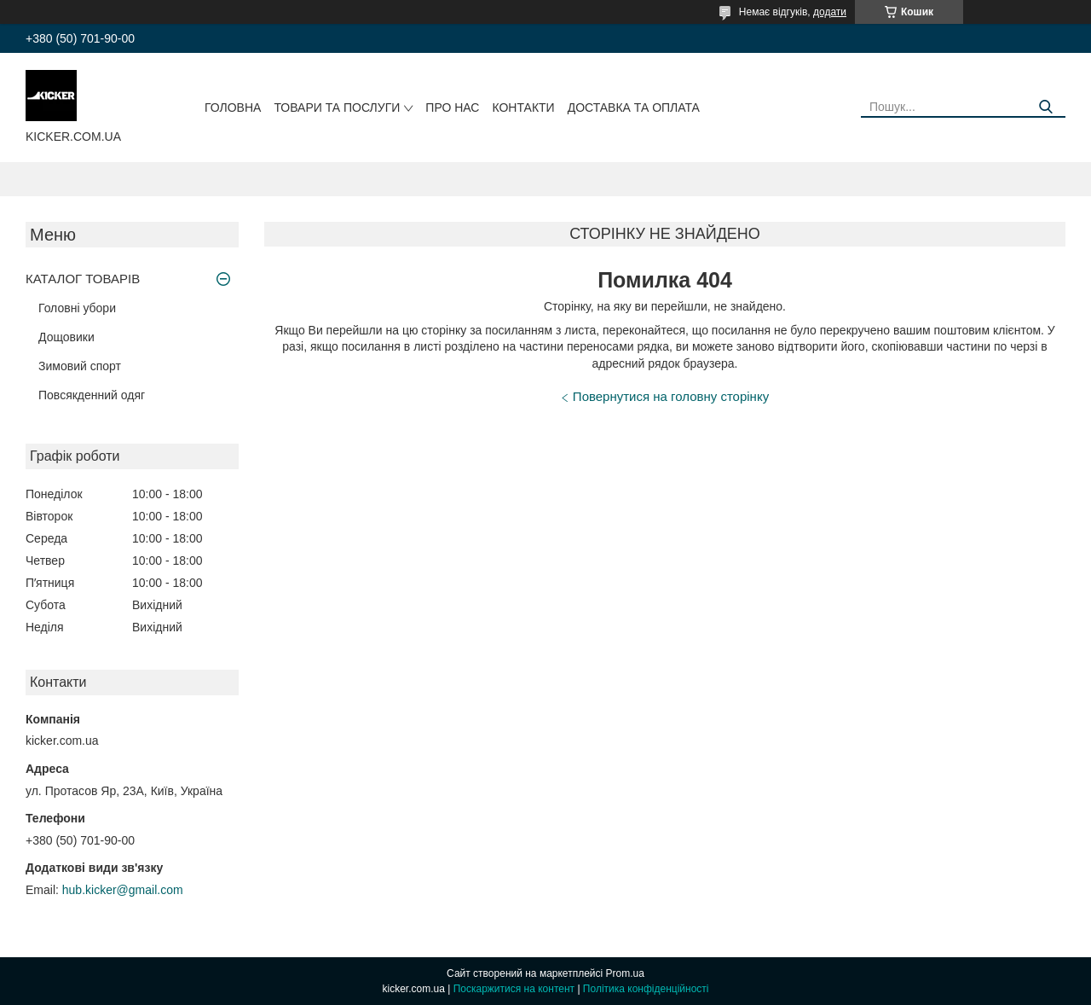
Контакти (523, 107)
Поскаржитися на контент (513, 989)
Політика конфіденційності (646, 989)
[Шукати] (1046, 107)
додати (829, 12)
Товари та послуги (337, 107)
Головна (233, 107)
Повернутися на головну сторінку (671, 396)
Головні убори (77, 308)
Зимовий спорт (79, 366)
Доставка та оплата (634, 107)
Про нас (452, 107)
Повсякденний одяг (91, 395)
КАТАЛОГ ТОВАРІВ (83, 278)
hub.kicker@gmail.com (122, 890)
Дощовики (66, 337)
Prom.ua (625, 973)
